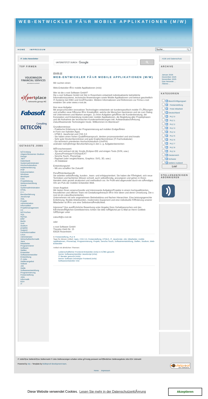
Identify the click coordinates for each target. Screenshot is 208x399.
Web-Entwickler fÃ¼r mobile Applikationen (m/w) (103, 21)
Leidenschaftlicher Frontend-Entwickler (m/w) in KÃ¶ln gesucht (86, 252)
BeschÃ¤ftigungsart (177, 101)
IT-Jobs (24, 259)
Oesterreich (174, 155)
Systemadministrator (30, 163)
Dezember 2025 (169, 77)
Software (24, 248)
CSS (23, 179)
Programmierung (28, 272)
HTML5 (106, 239)
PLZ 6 (172, 140)
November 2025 (169, 79)
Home (21, 49)
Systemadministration (30, 187)
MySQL (24, 217)
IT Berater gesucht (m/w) (69, 256)
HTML (23, 190)
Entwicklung (26, 257)
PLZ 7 (172, 143)
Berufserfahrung (28, 194)
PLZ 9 (172, 151)
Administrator (26, 237)
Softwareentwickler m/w (68, 261)
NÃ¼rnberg (26, 152)
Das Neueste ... (169, 81)
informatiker (26, 205)
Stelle (23, 268)
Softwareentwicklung (30, 270)
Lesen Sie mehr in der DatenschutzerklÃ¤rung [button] (112, 391)
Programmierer (27, 246)
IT (21, 284)
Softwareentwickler (29, 255)
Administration (27, 203)
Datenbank (25, 161)
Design (24, 156)
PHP (23, 170)
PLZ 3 (172, 128)
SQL (23, 214)
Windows (25, 174)
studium (24, 225)
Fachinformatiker (28, 232)
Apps (76, 239)
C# (22, 210)
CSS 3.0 (83, 239)
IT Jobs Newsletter (29, 58)
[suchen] (95, 62)
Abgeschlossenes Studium (32, 154)
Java (23, 241)
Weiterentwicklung (29, 183)
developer (25, 176)
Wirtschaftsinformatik (30, 239)
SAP (23, 223)
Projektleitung (27, 181)
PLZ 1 (172, 120)
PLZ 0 (172, 116)
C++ (22, 192)
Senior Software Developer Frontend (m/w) (77, 258)
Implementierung (28, 167)
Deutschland (174, 113)
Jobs (23, 277)
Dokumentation (27, 172)
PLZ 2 (172, 124)
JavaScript (25, 196)
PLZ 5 (172, 136)
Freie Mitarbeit (176, 109)
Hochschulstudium (29, 165)
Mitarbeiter (25, 243)
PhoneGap (71, 241)
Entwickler (25, 252)
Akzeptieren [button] (185, 391)
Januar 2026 (167, 75)
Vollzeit (24, 263)
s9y (29, 364)
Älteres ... (166, 83)
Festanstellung (27, 275)
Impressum (38, 49)
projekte (24, 228)
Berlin (23, 221)
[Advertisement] (104, 9)
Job (22, 266)
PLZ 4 (172, 132)
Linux (23, 234)
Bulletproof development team (54, 364)
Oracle (23, 185)
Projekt (24, 201)
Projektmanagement (30, 208)
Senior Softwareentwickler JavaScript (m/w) (77, 254)
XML (23, 199)
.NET (23, 158)
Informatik (25, 279)
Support (24, 230)
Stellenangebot (27, 261)
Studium (145, 241)
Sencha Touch (107, 241)
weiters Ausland (176, 163)
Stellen (24, 250)
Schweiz (172, 159)
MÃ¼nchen (26, 212)
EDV (23, 281)
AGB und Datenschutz (172, 58)
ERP (23, 219)
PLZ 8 (72, 237)
